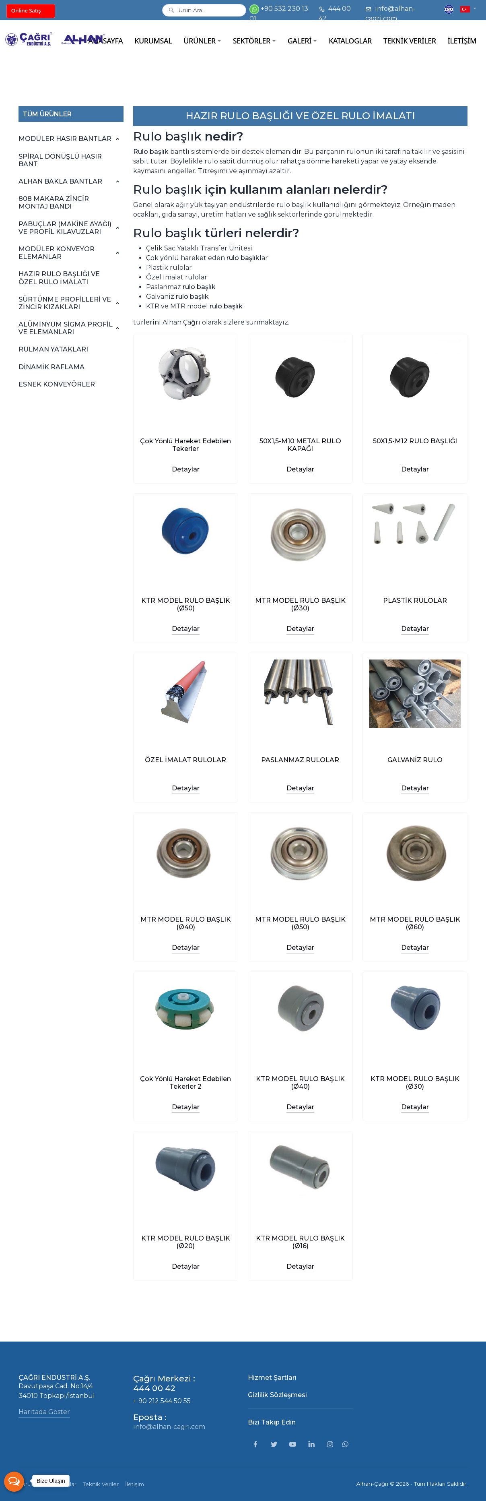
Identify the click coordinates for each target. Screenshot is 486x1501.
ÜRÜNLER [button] (199, 40)
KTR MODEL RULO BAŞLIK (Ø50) (185, 604)
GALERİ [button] (299, 40)
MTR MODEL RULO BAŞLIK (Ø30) (300, 604)
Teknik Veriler (101, 1484)
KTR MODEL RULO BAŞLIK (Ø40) (300, 1082)
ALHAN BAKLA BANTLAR (60, 181)
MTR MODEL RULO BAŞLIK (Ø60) (415, 923)
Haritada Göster (44, 1412)
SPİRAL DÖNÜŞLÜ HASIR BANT (60, 160)
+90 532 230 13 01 (278, 13)
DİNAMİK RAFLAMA (51, 367)
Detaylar (186, 469)
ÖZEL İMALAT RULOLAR (185, 760)
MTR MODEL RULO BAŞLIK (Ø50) (300, 923)
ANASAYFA (106, 40)
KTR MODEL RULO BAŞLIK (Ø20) (185, 1242)
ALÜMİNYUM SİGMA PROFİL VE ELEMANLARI (66, 328)
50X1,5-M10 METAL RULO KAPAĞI (300, 445)
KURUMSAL (153, 40)
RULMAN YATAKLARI (53, 349)
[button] (468, 8)
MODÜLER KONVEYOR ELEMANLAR (57, 253)
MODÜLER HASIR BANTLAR (65, 139)
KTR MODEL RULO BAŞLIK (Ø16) (300, 1242)
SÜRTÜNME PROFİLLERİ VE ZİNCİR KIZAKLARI (65, 303)
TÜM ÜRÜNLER (47, 114)
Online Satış (26, 10)
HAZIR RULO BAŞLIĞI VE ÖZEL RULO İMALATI (59, 277)
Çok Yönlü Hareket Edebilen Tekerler (185, 445)
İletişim (134, 1484)
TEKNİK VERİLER (409, 40)
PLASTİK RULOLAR (415, 600)
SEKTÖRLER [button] (251, 40)
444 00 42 (335, 13)
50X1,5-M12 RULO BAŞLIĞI (415, 441)
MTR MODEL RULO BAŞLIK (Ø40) (185, 923)
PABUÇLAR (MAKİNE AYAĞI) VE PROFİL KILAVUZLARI (65, 228)
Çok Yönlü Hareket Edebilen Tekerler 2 (185, 1082)
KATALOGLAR (350, 40)
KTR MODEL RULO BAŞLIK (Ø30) (415, 1082)
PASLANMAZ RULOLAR (300, 760)
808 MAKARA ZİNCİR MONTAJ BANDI (54, 202)
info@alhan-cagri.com (390, 13)
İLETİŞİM (462, 40)
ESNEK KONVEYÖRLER (57, 384)
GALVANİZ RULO (415, 760)
